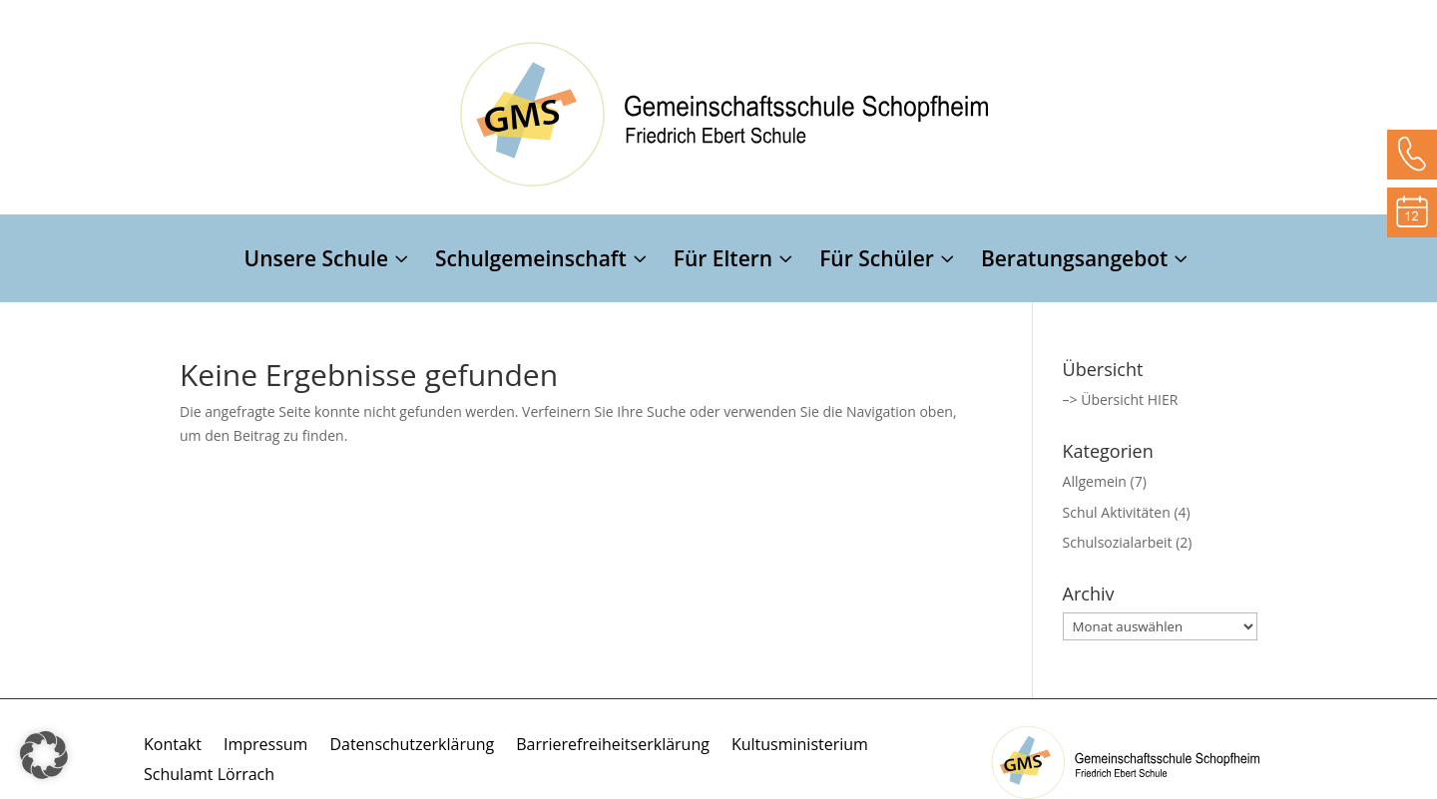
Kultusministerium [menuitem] (799, 746)
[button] (44, 755)
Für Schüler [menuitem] (876, 261)
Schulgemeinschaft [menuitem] (531, 261)
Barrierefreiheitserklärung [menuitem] (613, 746)
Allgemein (1095, 481)
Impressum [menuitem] (265, 746)
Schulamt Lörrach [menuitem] (209, 776)
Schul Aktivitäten (1117, 512)
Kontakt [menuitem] (173, 746)
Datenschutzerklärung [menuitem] (411, 746)
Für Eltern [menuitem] (723, 261)
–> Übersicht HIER (1121, 399)
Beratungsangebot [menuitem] (1075, 261)
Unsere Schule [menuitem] (316, 261)
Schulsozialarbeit (1118, 542)
